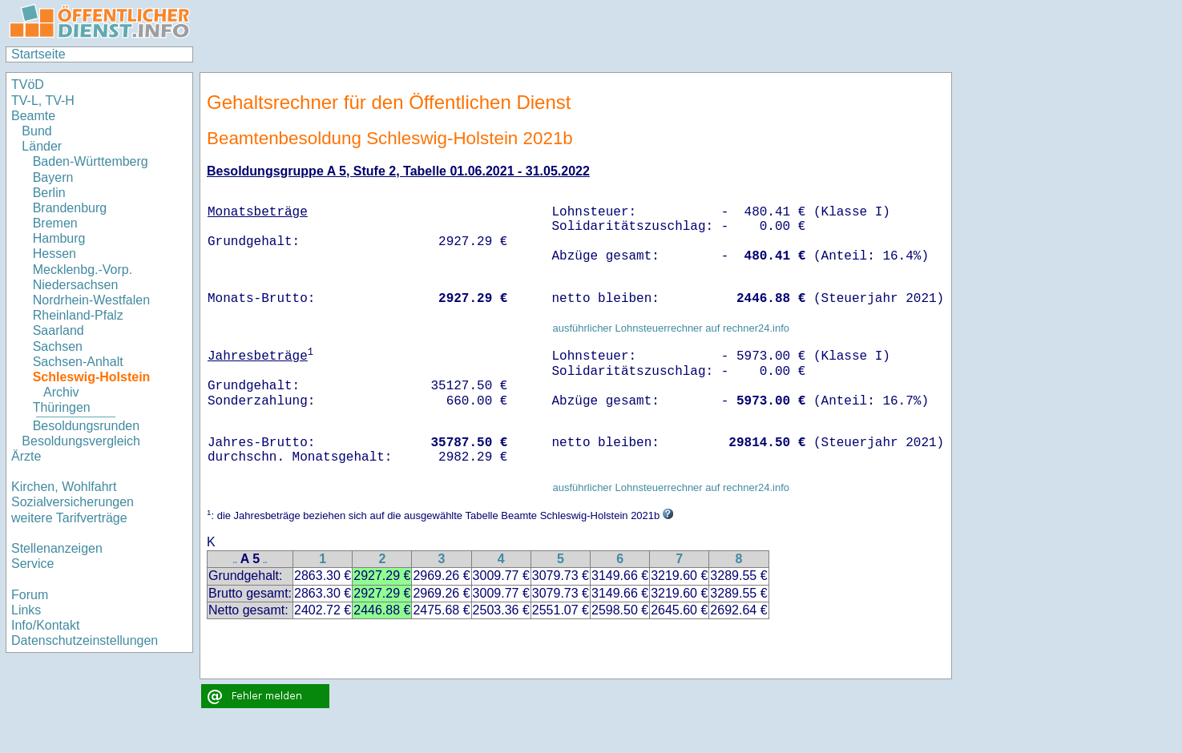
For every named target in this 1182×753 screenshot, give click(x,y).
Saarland (58, 330)
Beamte (33, 116)
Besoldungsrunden (86, 426)
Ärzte (26, 456)
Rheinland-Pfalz (78, 315)
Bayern (53, 177)
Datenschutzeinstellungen (84, 640)
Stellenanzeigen (57, 548)
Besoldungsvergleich (81, 441)
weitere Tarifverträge (69, 518)
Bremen (55, 223)
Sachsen (58, 346)
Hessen (54, 253)
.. (235, 560)
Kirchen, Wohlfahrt (63, 486)
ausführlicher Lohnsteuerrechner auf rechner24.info (670, 328)
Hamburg (59, 238)
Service (32, 563)
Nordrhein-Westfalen (91, 300)
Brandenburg (70, 208)
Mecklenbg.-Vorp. (83, 269)
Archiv (61, 392)
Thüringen (62, 407)
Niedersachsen (76, 285)
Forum (29, 595)
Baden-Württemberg (90, 161)
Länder (42, 146)
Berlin (49, 192)
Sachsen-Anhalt (78, 361)
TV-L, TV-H (43, 100)
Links (26, 610)
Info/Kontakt (45, 625)
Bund (36, 131)
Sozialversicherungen (72, 502)
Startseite (38, 54)
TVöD (27, 84)
